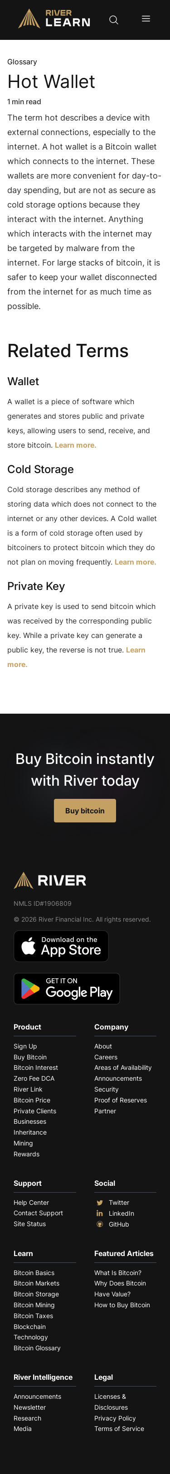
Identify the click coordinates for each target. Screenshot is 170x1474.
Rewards (26, 1154)
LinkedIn (114, 1213)
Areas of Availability (123, 1067)
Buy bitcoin (85, 810)
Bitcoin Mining (34, 1305)
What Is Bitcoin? (117, 1272)
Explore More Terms (57, 692)
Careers (105, 1057)
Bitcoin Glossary (37, 1348)
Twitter (111, 1202)
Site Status (30, 1224)
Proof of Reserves (120, 1100)
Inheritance (30, 1132)
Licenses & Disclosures (111, 1401)
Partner (105, 1111)
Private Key (36, 586)
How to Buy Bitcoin (122, 1305)
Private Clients (35, 1111)
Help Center (31, 1202)
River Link (28, 1089)
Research (27, 1418)
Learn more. (76, 444)
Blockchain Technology (31, 1332)
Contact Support (38, 1213)
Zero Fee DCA (34, 1078)
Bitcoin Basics (34, 1272)
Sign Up (25, 1046)
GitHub (111, 1224)
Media (23, 1428)
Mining (23, 1143)
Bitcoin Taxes (33, 1315)
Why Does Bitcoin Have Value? (120, 1288)
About (103, 1046)
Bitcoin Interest (36, 1067)
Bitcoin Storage (36, 1294)
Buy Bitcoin (30, 1057)
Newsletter (30, 1407)
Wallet (23, 381)
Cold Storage (40, 469)
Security (106, 1089)
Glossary (22, 61)
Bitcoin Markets (36, 1283)
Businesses (30, 1121)
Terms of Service (119, 1428)
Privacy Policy (115, 1418)
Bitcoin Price (32, 1100)
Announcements (118, 1078)
